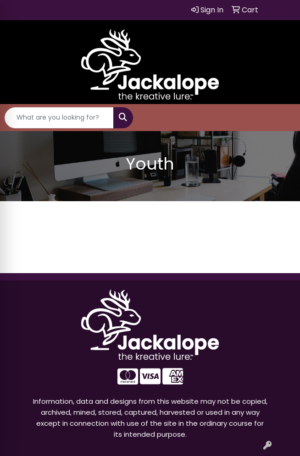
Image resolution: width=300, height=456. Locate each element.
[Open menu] (281, 118)
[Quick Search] (59, 117)
